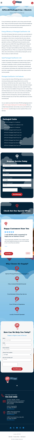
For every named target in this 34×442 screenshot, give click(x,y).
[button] (27, 253)
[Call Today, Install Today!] (2, 395)
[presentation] (10, 190)
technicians (6, 108)
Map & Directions (10, 409)
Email (4, 168)
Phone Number (6, 173)
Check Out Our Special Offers (17, 211)
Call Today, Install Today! (11, 395)
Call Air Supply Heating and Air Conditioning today (15, 105)
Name (4, 163)
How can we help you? (8, 183)
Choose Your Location (7, 178)
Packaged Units (10, 119)
